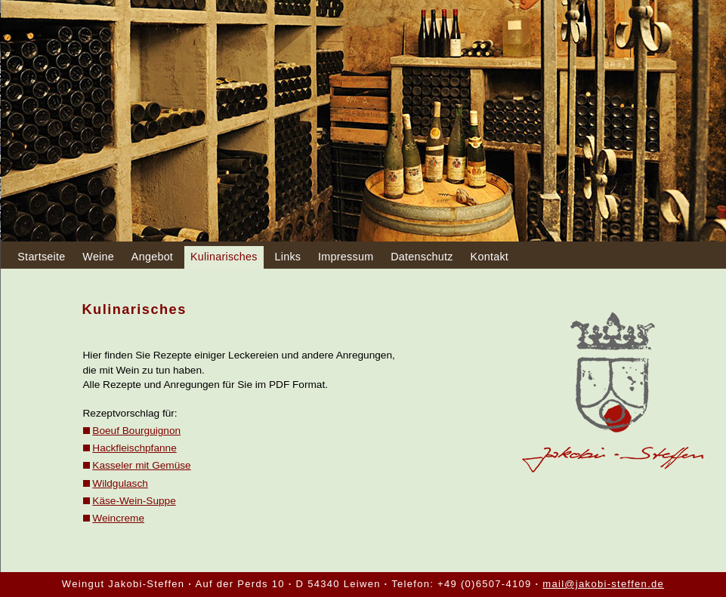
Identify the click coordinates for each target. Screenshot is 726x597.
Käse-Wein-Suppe (133, 500)
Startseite (41, 257)
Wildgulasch (120, 483)
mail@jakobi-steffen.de (603, 583)
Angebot (152, 257)
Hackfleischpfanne (134, 448)
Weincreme (118, 518)
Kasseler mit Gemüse (141, 465)
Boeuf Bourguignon (136, 430)
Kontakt (489, 257)
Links (287, 257)
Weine (98, 257)
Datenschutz (422, 257)
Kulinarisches (224, 257)
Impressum (345, 257)
